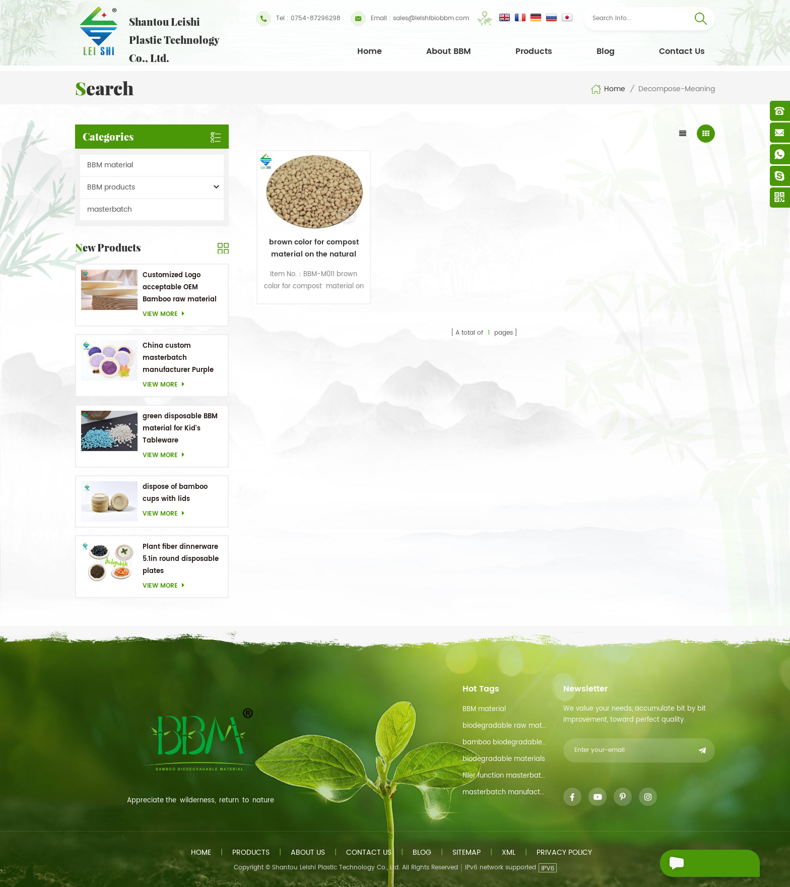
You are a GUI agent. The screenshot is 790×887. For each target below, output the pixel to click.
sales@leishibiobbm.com (410, 18)
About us (308, 852)
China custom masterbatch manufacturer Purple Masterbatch (178, 358)
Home (369, 51)
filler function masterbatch (505, 776)
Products (533, 51)
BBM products (111, 187)
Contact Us (682, 51)
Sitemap (466, 852)
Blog (606, 51)
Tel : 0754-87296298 (298, 18)
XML (508, 852)
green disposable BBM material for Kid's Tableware (180, 428)
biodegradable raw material (505, 726)
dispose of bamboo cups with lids (175, 493)
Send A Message (704, 863)
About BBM (448, 51)
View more (166, 314)
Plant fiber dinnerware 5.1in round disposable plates (181, 559)
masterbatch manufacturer (505, 792)
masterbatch (109, 209)
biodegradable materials (504, 759)
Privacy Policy (564, 852)
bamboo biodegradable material (505, 742)
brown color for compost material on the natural (311, 245)
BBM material (110, 165)
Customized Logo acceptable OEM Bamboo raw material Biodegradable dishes (180, 288)
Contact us (368, 852)
